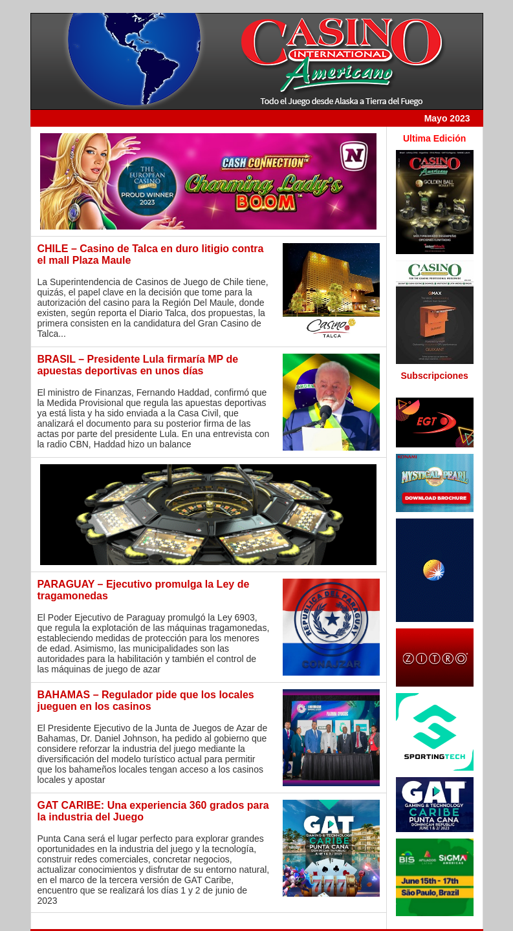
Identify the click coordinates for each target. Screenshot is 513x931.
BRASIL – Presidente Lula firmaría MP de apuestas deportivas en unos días (138, 365)
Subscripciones (434, 375)
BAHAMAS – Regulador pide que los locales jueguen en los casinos (146, 700)
